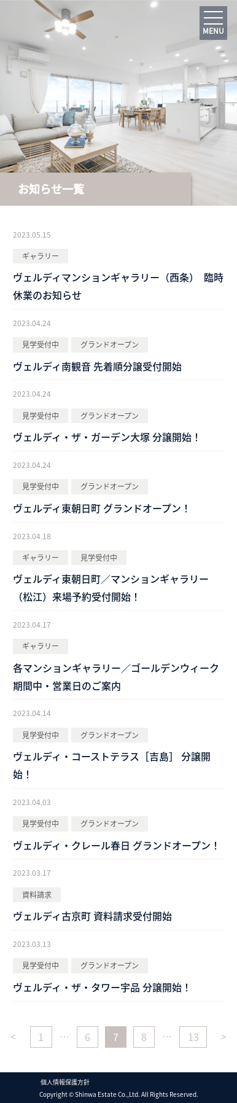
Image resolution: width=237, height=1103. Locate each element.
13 (193, 1036)
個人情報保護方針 (65, 1081)
